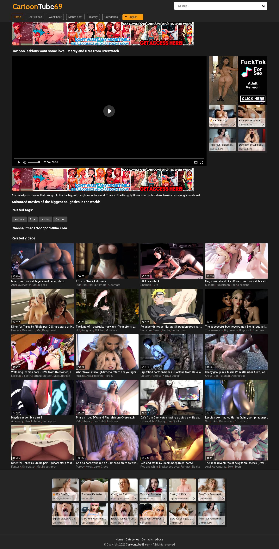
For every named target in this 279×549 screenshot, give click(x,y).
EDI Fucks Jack (149, 281)
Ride (78, 284)
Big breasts (231, 330)
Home (17, 16)
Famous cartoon (42, 375)
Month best (75, 16)
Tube (23, 6)
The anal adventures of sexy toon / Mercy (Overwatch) (236, 463)
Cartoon (60, 219)
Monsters (111, 330)
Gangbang (87, 330)
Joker (214, 421)
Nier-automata (98, 284)
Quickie (177, 421)
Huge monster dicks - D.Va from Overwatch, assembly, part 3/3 (236, 281)
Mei (35, 284)
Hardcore (146, 330)
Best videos (35, 16)
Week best (55, 16)
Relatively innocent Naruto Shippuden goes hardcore (171, 326)
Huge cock (245, 330)
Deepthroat (49, 330)
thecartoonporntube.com (46, 228)
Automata (114, 284)
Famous (156, 375)
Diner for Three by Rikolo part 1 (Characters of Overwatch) (42, 463)
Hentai (166, 330)
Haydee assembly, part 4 (26, 417)
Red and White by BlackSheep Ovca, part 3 (166, 463)
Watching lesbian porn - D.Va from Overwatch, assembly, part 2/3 (42, 372)
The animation (214, 330)
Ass (88, 375)
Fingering (97, 375)
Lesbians (19, 219)
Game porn (49, 421)
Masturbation (61, 375)
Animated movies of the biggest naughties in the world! (56, 202)
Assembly (17, 421)
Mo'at (89, 466)
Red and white (149, 466)
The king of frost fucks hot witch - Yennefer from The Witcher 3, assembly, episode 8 (107, 326)
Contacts (147, 539)
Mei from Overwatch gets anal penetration (37, 281)
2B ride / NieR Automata (91, 281)
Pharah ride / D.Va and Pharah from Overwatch (105, 417)
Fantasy (16, 330)
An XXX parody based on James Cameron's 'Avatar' (107, 463)
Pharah (87, 421)
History (93, 16)
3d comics (241, 421)
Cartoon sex (226, 421)
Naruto (157, 330)
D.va (169, 421)
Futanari (175, 375)
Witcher (99, 330)
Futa (155, 284)
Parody (109, 375)
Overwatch (24, 284)
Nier (85, 284)
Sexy (230, 466)
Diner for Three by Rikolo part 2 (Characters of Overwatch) (42, 326)
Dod (216, 375)
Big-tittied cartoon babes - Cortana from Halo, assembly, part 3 (171, 372)
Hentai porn (178, 330)
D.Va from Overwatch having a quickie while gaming (171, 417)
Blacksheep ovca (169, 466)
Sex (207, 421)
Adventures (219, 466)
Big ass (42, 284)
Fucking (80, 375)
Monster (210, 284)
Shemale (146, 284)
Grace (104, 466)
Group (209, 375)
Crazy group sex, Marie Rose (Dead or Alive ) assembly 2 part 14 (236, 372)
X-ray (166, 375)
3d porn (26, 375)
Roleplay (160, 421)
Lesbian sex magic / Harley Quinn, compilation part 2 (236, 417)
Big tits (196, 466)
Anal (32, 219)
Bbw (27, 421)
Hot (78, 330)
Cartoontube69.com (138, 544)
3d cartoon (223, 284)
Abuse (159, 539)
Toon (234, 284)
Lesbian (45, 219)
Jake (97, 466)
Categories (111, 16)
